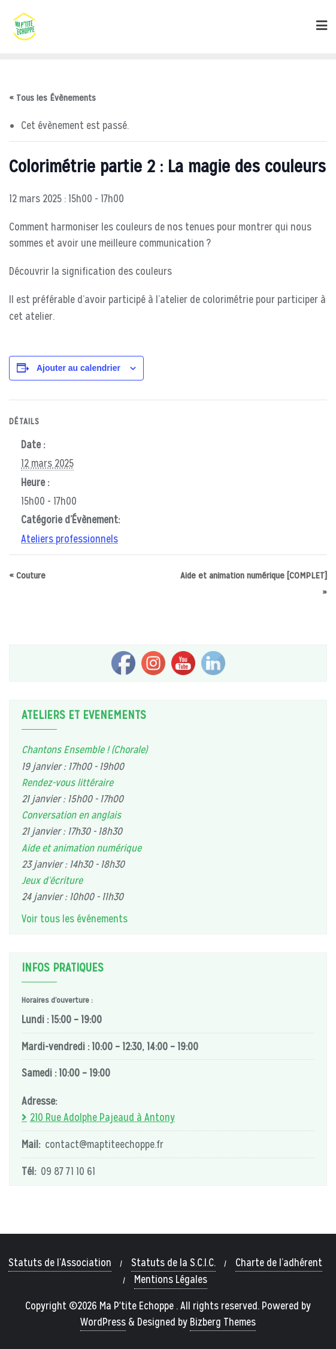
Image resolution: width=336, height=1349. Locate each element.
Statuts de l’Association (59, 1262)
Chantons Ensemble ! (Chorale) (84, 749)
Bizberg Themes (223, 1322)
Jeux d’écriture (52, 880)
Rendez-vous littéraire (67, 782)
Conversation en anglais (71, 815)
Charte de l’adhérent (278, 1262)
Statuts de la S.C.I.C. (173, 1262)
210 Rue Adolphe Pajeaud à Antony (102, 1117)
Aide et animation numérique (81, 848)
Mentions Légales (170, 1279)
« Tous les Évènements (52, 97)
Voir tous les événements (75, 918)
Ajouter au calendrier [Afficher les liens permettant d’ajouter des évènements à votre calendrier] (78, 368)
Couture (27, 575)
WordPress (103, 1322)
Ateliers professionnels (69, 538)
